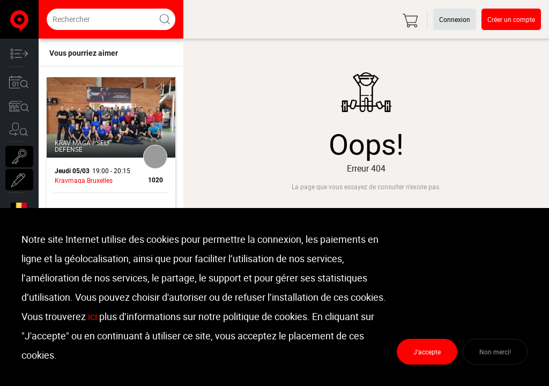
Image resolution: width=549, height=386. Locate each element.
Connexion (454, 19)
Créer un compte (511, 19)
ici (92, 316)
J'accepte (427, 351)
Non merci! (495, 351)
